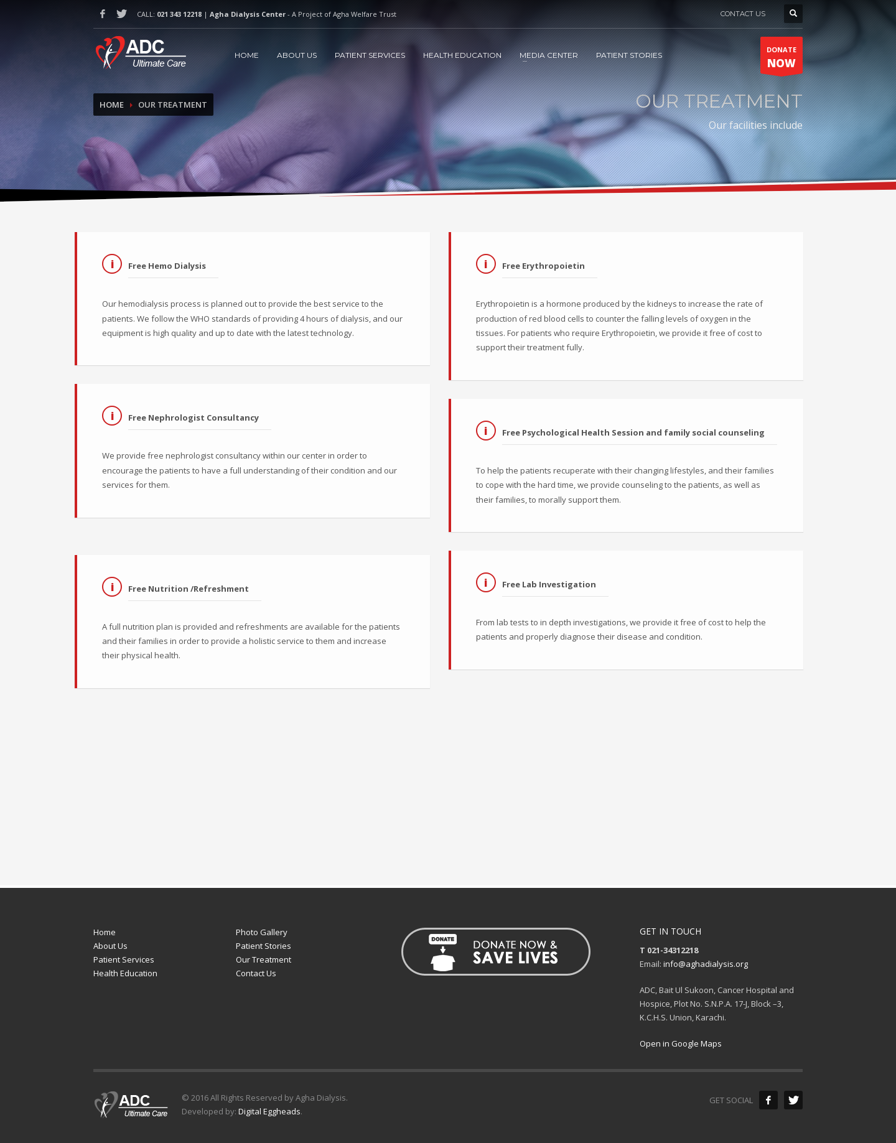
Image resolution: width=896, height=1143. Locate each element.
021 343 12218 (179, 14)
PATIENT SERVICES (370, 55)
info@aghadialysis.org (705, 963)
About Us (110, 945)
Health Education (125, 973)
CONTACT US (743, 13)
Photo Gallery (261, 932)
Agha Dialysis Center (248, 14)
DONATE (781, 59)
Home (112, 104)
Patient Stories (263, 945)
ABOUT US (297, 55)
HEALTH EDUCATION (462, 55)
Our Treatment (263, 959)
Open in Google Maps (681, 1043)
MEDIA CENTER (549, 55)
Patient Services (123, 959)
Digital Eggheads (269, 1111)
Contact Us (256, 973)
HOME (247, 55)
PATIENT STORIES (629, 55)
